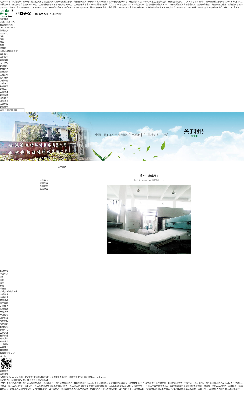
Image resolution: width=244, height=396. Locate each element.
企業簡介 (4, 65)
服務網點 (4, 80)
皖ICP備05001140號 (63, 376)
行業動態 (4, 95)
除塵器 (3, 48)
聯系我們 (4, 98)
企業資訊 (4, 92)
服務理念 (4, 83)
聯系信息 (4, 101)
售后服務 (4, 86)
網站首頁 (4, 30)
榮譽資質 (4, 71)
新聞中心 (4, 89)
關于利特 (4, 62)
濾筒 (2, 39)
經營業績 (4, 59)
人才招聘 (4, 103)
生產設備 (4, 74)
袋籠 (2, 45)
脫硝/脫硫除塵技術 (9, 51)
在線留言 (4, 106)
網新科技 (4, 373)
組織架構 (4, 68)
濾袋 (2, 42)
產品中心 (4, 33)
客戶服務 (4, 77)
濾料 (2, 36)
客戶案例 (4, 53)
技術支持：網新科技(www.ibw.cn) (89, 376)
